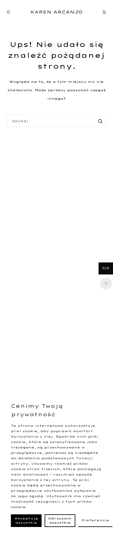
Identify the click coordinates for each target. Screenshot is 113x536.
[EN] (19, 12)
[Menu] (104, 12)
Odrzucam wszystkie (60, 520)
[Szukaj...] (50, 121)
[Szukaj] (8, 12)
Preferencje (95, 520)
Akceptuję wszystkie (26, 520)
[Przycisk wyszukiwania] (100, 121)
